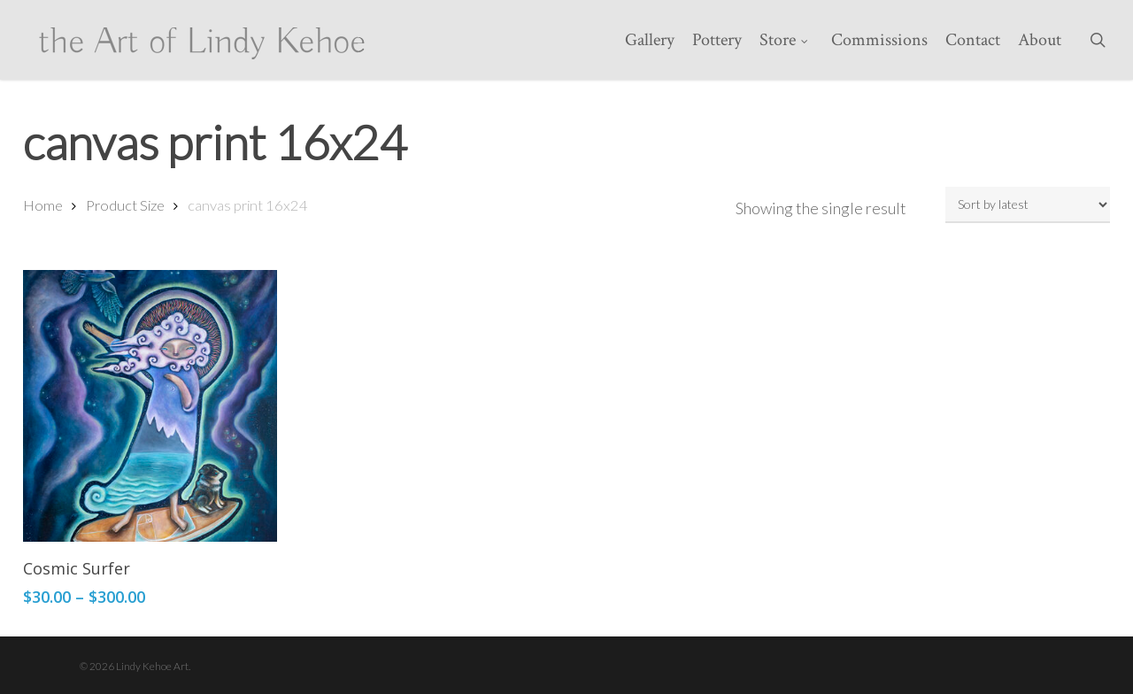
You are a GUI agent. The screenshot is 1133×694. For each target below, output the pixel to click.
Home (43, 205)
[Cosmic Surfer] (150, 406)
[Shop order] (1027, 205)
